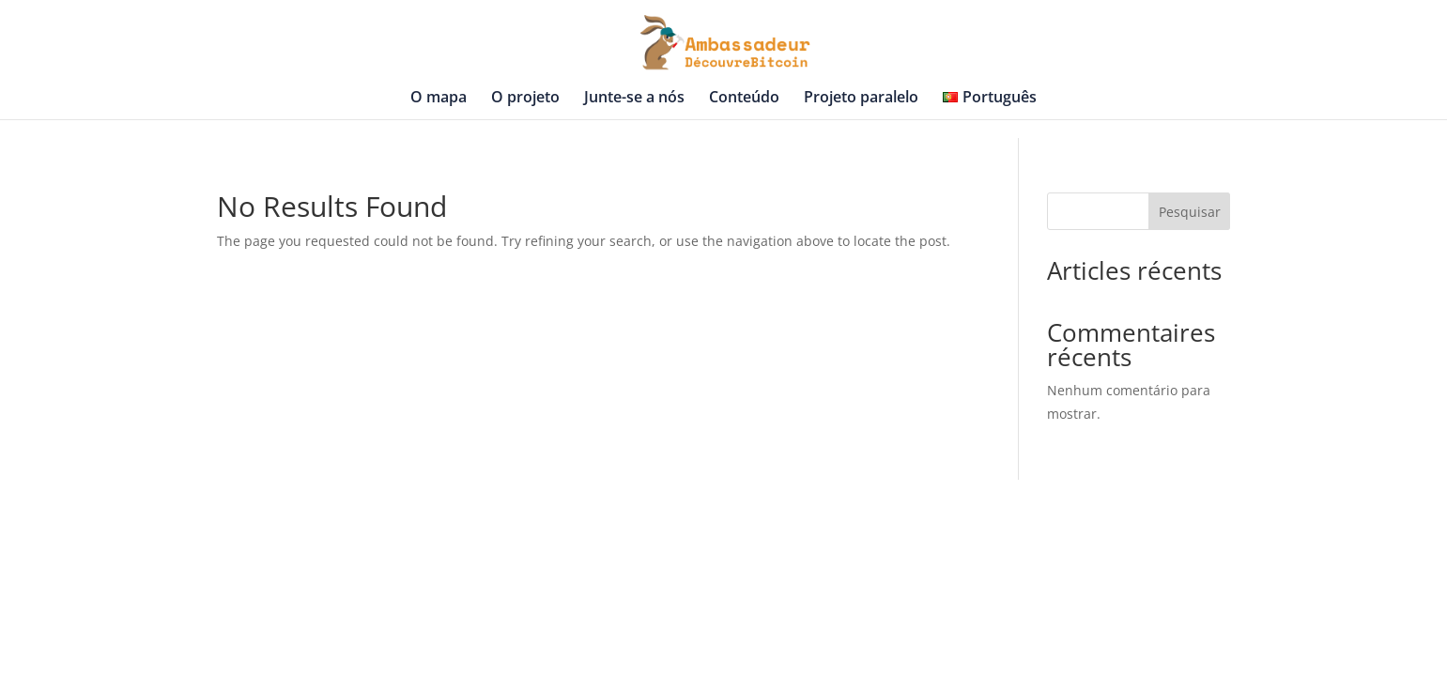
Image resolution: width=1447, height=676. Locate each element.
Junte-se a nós (634, 98)
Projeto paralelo (861, 98)
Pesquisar (1190, 212)
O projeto (525, 98)
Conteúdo (744, 98)
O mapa (438, 98)
